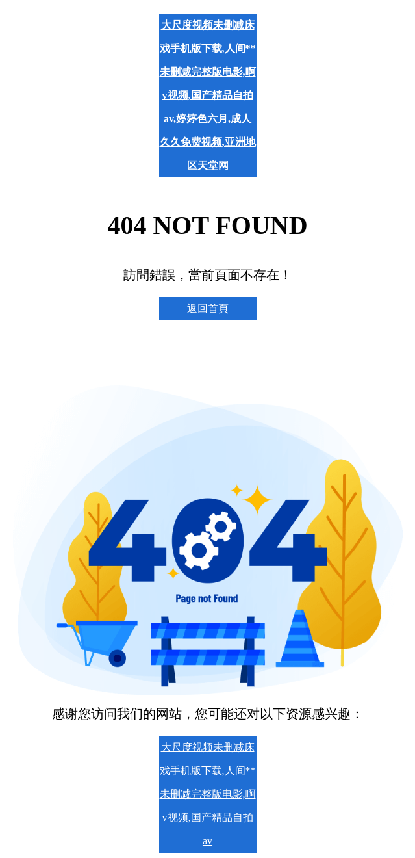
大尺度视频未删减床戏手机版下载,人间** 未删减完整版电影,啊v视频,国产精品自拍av (208, 794)
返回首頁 (208, 308)
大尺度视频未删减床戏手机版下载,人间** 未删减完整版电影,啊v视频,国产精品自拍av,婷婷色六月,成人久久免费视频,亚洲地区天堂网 (208, 95)
